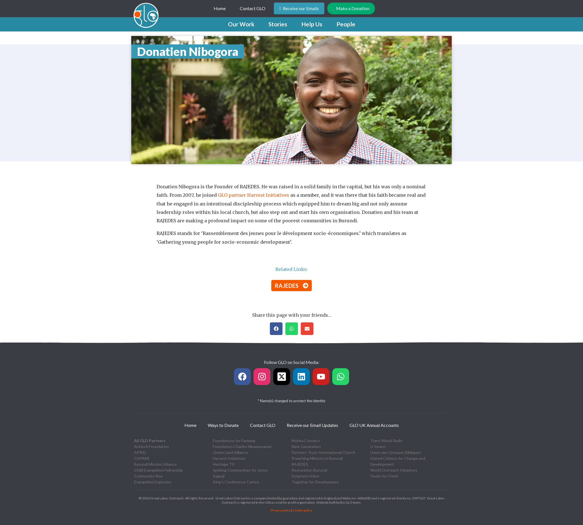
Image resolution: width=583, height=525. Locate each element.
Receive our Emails (299, 8)
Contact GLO (252, 8)
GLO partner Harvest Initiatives (253, 195)
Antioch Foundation (151, 446)
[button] (241, 24)
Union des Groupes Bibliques (395, 452)
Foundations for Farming (234, 440)
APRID (140, 452)
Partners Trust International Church (323, 452)
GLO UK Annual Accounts (374, 425)
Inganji (219, 476)
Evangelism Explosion (152, 481)
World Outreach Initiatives (393, 470)
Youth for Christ (384, 476)
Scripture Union (305, 476)
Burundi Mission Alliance (155, 464)
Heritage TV (224, 464)
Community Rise (148, 476)
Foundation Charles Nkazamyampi (242, 446)
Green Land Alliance (230, 452)
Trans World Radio (386, 440)
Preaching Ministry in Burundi (317, 458)
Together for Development (315, 481)
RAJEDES (300, 464)
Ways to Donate (223, 425)
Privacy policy (281, 510)
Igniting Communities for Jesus (240, 470)
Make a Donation (351, 8)
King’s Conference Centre (236, 481)
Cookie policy (302, 510)
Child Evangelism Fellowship (158, 470)
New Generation (306, 446)
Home (220, 8)
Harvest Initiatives (229, 458)
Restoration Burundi (309, 470)
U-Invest (378, 446)
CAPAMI (142, 458)
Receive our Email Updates (312, 425)
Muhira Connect (306, 440)
